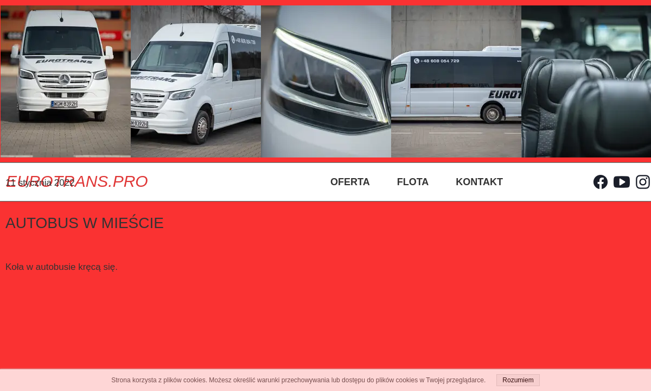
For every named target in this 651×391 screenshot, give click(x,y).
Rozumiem (517, 380)
